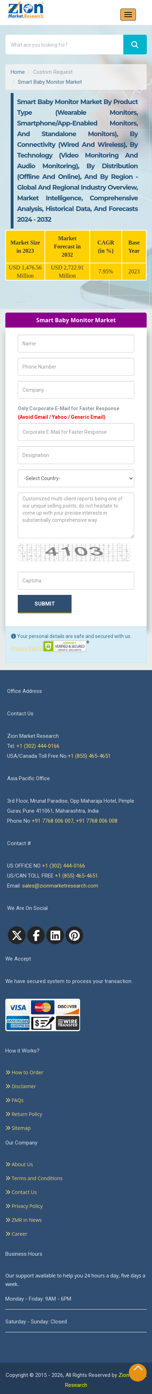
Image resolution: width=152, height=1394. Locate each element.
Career (16, 1233)
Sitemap (18, 1128)
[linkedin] (55, 935)
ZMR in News (23, 1219)
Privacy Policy (26, 648)
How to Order (24, 1072)
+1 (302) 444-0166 (37, 746)
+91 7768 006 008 (96, 821)
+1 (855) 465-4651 (89, 756)
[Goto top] (138, 1369)
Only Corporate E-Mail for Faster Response (68, 413)
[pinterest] (74, 935)
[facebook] (36, 935)
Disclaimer (20, 1086)
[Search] (135, 45)
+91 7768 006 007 (52, 821)
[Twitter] (17, 935)
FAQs (14, 1100)
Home (18, 72)
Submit (45, 604)
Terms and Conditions (34, 1178)
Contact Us (21, 1192)
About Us (19, 1164)
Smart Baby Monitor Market (50, 82)
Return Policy (23, 1114)
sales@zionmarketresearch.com (60, 886)
